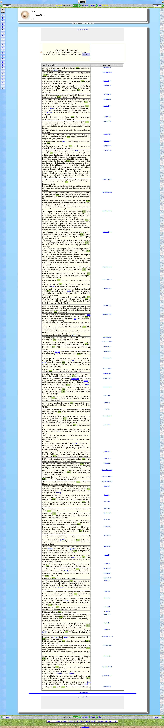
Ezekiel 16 (106, 526)
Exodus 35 (106, 121)
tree (88, 682)
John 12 (107, 623)
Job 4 (105, 424)
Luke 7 (106, 591)
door (88, 315)
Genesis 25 (106, 67)
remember (75, 379)
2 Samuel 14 (106, 378)
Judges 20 (106, 351)
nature (55, 637)
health (44, 632)
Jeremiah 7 (106, 513)
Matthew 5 (106, 573)
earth (87, 385)
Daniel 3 (106, 535)
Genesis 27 (106, 72)
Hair (100, 5)
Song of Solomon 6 (106, 476)
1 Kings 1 (106, 395)
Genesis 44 (106, 94)
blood (86, 381)
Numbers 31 (106, 337)
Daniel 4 (106, 546)
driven (50, 549)
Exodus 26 (106, 116)
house (66, 600)
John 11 (106, 614)
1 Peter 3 (106, 656)
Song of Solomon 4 (106, 470)
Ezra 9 (106, 409)
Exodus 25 (106, 106)
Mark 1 (106, 580)
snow (72, 557)
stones (49, 112)
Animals (85, 5)
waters (71, 673)
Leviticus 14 (106, 288)
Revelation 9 (107, 686)
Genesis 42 (106, 85)
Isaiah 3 (106, 486)
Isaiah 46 (106, 501)
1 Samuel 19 (106, 368)
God (72, 360)
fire (75, 319)
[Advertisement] (139, 15)
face (52, 286)
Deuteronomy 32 (106, 341)
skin (76, 151)
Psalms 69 (106, 463)
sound (59, 673)
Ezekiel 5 (106, 519)
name (55, 70)
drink (74, 335)
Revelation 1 (105, 666)
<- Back (7, 5)
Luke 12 (107, 606)
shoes (60, 587)
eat (68, 549)
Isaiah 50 (106, 508)
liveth (44, 362)
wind (86, 684)
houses (75, 443)
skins (52, 108)
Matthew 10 (106, 577)
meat (66, 571)
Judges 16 (106, 346)
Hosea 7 (107, 563)
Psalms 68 (106, 458)
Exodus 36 (106, 145)
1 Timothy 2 (106, 645)
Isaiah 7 (106, 495)
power (62, 540)
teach (65, 637)
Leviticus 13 (106, 150)
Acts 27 (106, 629)
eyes (57, 431)
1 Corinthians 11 (105, 636)
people (57, 352)
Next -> (157, 5)
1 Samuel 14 (106, 358)
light (51, 110)
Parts (93, 5)
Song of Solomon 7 (106, 481)
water (68, 291)
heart (64, 141)
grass (72, 549)
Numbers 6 (106, 305)
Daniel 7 (107, 555)
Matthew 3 (106, 568)
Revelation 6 (105, 675)
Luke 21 (106, 611)
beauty (58, 493)
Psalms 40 (106, 451)
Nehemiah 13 (106, 416)
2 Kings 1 (106, 402)
